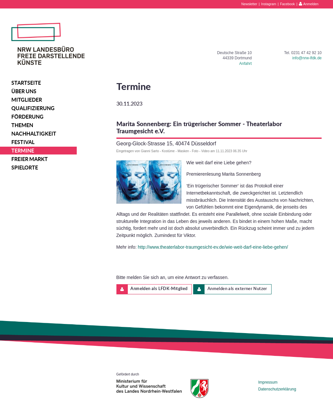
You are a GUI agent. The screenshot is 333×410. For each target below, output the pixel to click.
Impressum (267, 382)
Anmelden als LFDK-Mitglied (152, 289)
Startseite (26, 83)
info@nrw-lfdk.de (307, 58)
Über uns (23, 91)
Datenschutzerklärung (277, 389)
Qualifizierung (33, 108)
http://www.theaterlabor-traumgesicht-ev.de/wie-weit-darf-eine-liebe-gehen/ (213, 247)
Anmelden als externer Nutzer (230, 289)
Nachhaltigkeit (33, 134)
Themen (22, 125)
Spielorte (24, 167)
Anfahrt (245, 63)
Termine (22, 151)
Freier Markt (29, 159)
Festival (22, 142)
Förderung (27, 117)
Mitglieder (26, 100)
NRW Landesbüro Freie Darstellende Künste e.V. (48, 44)
